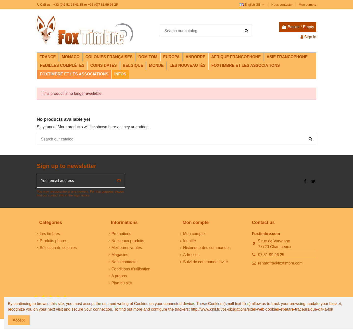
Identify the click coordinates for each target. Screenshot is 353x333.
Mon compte (307, 4)
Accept (19, 320)
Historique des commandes (207, 248)
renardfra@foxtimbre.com (280, 263)
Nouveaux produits (128, 241)
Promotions (121, 234)
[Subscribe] (119, 181)
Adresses (191, 255)
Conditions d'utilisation (131, 269)
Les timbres (50, 234)
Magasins (120, 255)
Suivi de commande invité (205, 262)
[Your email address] (75, 181)
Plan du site (122, 283)
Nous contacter (282, 4)
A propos (119, 276)
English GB (252, 4)
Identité (189, 241)
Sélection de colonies (58, 248)
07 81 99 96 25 (271, 255)
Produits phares (53, 241)
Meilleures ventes (127, 248)
